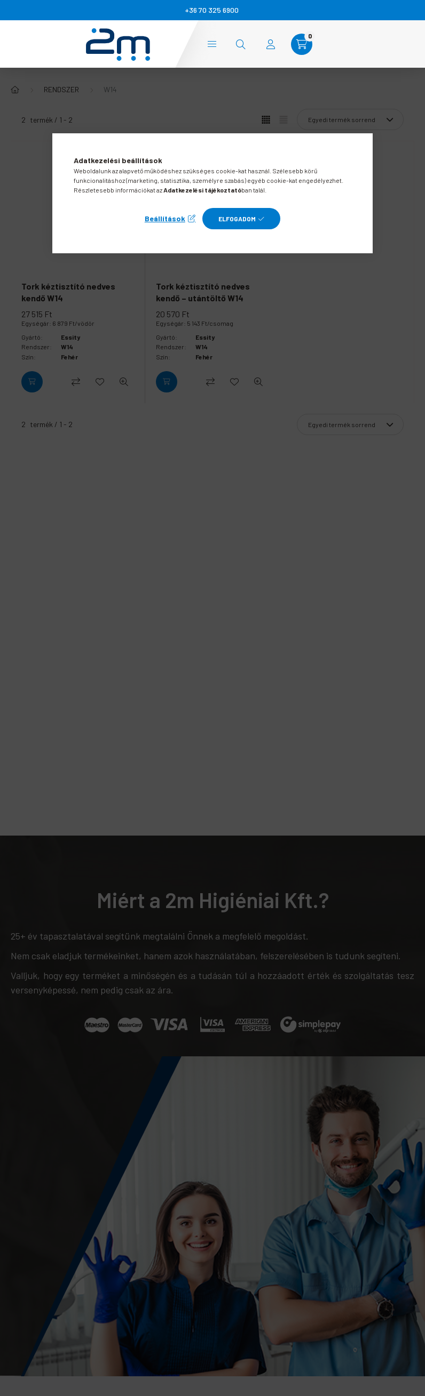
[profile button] (270, 44)
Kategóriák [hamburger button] (212, 44)
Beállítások (165, 218)
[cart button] (301, 44)
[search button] (240, 44)
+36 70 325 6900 (212, 9)
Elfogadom (237, 218)
